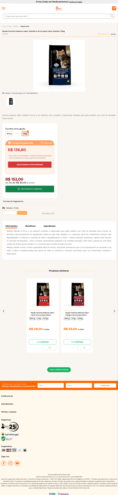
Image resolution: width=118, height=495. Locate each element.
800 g (32, 306)
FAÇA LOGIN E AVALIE (59, 357)
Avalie (113, 34)
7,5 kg (45, 306)
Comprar (29, 176)
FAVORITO (49, 335)
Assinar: (30, 153)
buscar (113, 15)
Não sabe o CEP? (48, 201)
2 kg (39, 306)
